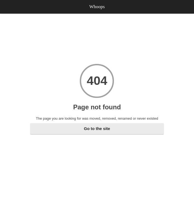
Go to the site (97, 128)
